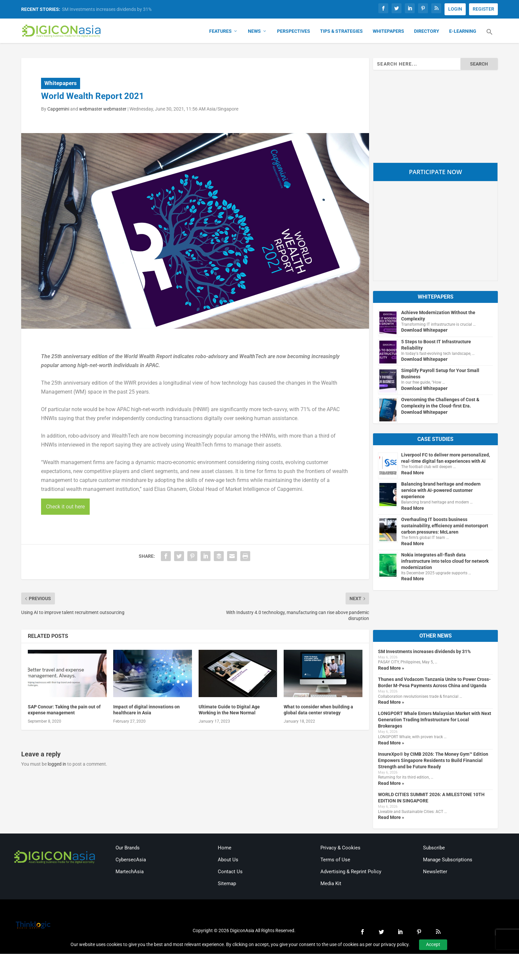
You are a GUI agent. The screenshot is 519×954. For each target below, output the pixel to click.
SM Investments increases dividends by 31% (107, 9)
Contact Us (230, 872)
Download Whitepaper (424, 330)
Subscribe (434, 848)
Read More (412, 473)
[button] (489, 36)
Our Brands (128, 848)
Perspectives (293, 31)
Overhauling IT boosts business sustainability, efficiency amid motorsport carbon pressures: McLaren (444, 526)
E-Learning (462, 31)
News (254, 31)
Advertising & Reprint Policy (350, 872)
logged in (57, 764)
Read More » (391, 668)
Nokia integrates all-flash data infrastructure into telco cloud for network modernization (445, 561)
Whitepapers (388, 31)
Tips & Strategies (341, 31)
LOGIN (455, 9)
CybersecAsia (131, 860)
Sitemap (227, 884)
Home (224, 848)
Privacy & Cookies (340, 848)
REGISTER (483, 9)
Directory (426, 31)
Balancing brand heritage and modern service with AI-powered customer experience (441, 491)
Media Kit (330, 884)
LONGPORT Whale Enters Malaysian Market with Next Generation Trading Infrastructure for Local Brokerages (434, 720)
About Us (228, 860)
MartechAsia (130, 872)
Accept (433, 944)
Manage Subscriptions (447, 860)
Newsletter (435, 872)
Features (220, 31)
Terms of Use (335, 860)
